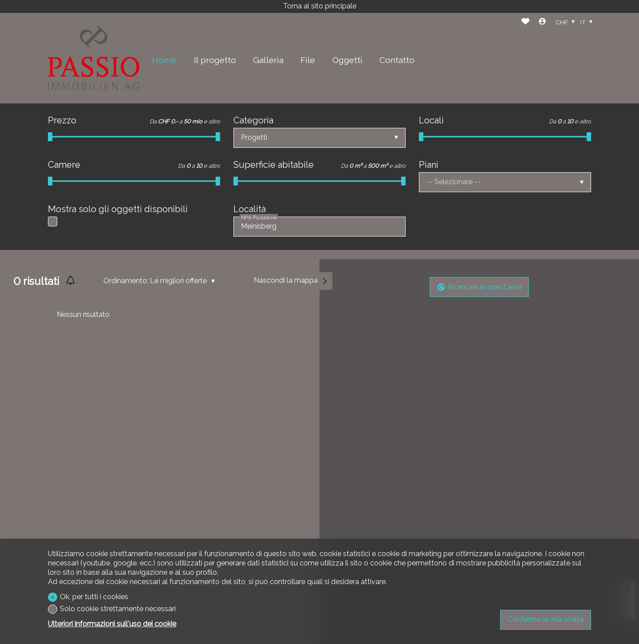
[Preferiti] (525, 22)
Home (164, 60)
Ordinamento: (125, 281)
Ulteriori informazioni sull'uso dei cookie (112, 624)
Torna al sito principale (319, 6)
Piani (428, 164)
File (307, 60)
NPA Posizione (258, 217)
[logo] (93, 58)
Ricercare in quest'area (479, 287)
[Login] (542, 22)
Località (249, 209)
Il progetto (215, 60)
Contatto (396, 60)
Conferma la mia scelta (546, 619)
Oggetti (347, 60)
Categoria (253, 120)
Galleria (268, 60)
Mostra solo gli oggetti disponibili (118, 209)
